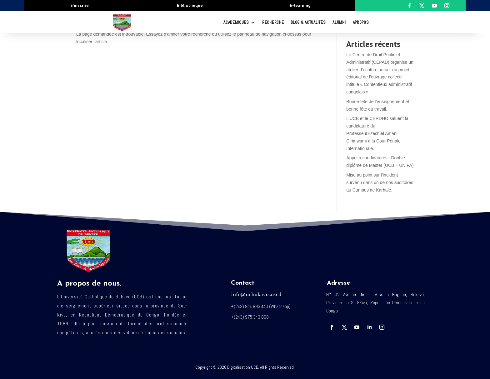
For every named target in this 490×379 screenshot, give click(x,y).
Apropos (361, 22)
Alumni (339, 22)
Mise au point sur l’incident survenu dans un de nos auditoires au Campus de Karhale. (379, 182)
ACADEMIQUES (236, 22)
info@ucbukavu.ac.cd (256, 295)
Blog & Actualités (308, 22)
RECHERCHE (273, 22)
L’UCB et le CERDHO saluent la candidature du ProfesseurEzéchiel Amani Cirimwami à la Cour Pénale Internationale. (377, 133)
